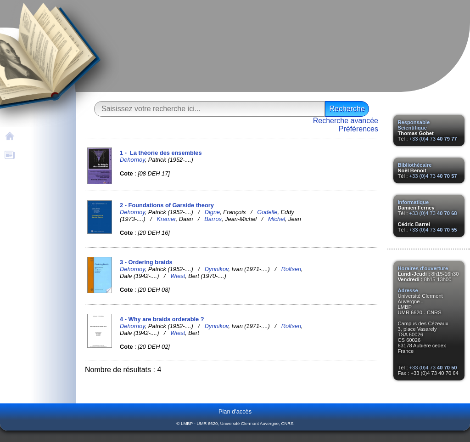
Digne (212, 212)
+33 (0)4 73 (433, 139)
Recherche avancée (345, 121)
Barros (213, 218)
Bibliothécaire (415, 165)
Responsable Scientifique (414, 124)
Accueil (31, 135)
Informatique (413, 202)
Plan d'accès (235, 411)
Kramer (166, 218)
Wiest (177, 275)
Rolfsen (291, 269)
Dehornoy (132, 159)
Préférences (358, 129)
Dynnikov (217, 269)
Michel (276, 218)
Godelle (267, 212)
